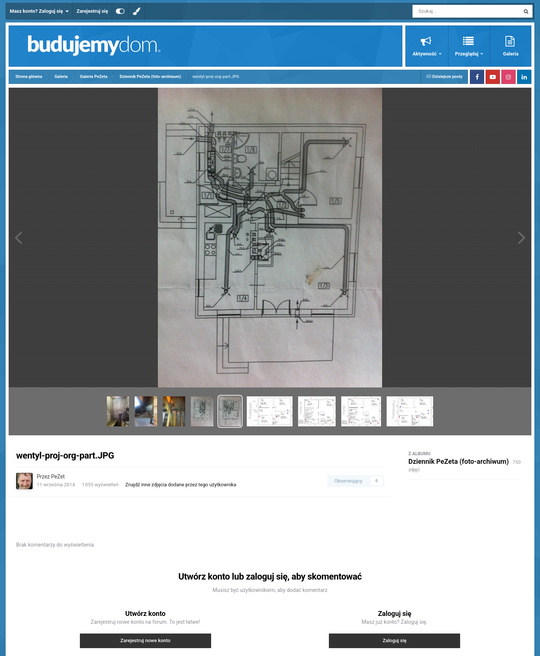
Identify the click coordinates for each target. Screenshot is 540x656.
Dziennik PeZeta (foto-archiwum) (458, 461)
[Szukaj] (449, 11)
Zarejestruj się (92, 11)
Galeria (510, 54)
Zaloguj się (394, 640)
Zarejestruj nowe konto (145, 640)
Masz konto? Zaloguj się (39, 11)
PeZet (57, 477)
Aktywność (425, 54)
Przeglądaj (467, 54)
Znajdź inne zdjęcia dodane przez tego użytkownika (180, 484)
